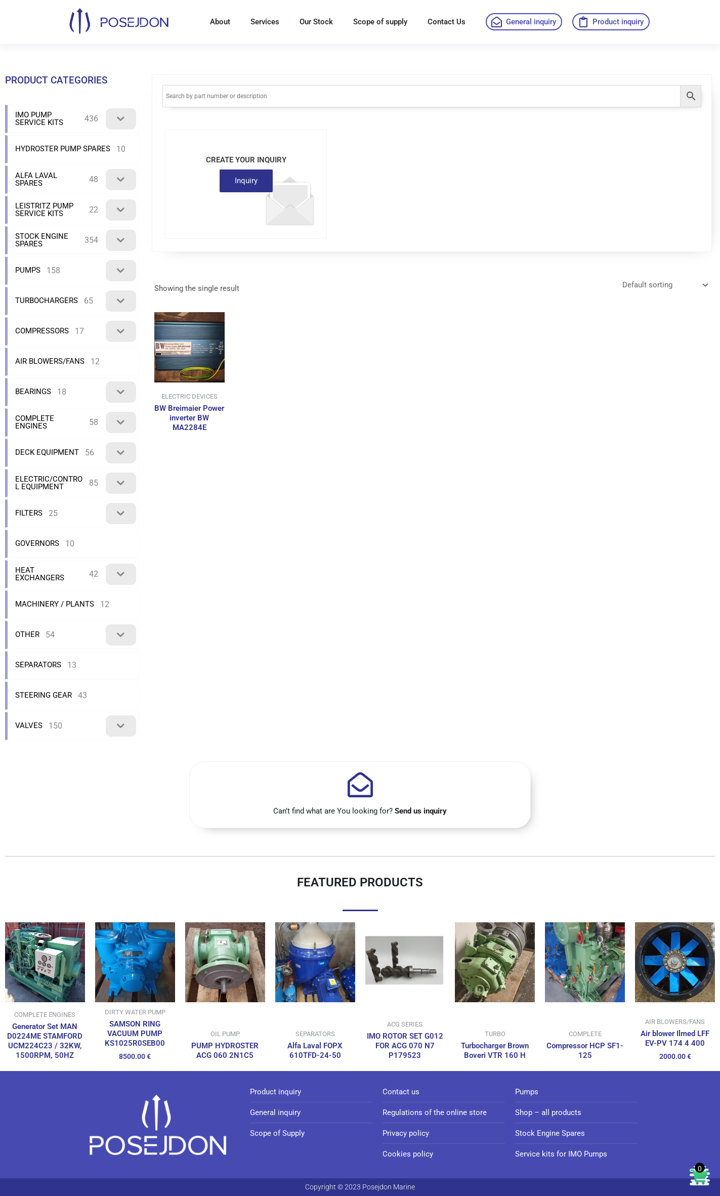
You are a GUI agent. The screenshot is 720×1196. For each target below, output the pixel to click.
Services (264, 21)
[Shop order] (664, 285)
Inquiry (246, 180)
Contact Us (446, 21)
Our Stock (316, 21)
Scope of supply (380, 21)
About (220, 21)
